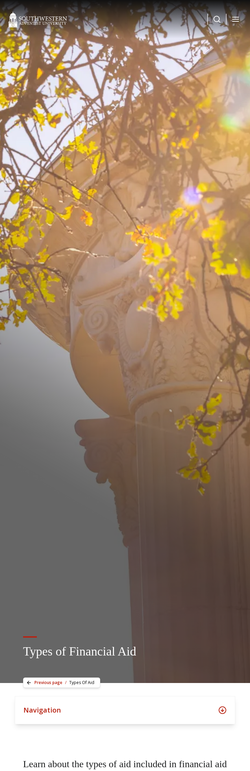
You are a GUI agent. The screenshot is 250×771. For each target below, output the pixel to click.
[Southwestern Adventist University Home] (37, 19)
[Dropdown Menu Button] (217, 19)
